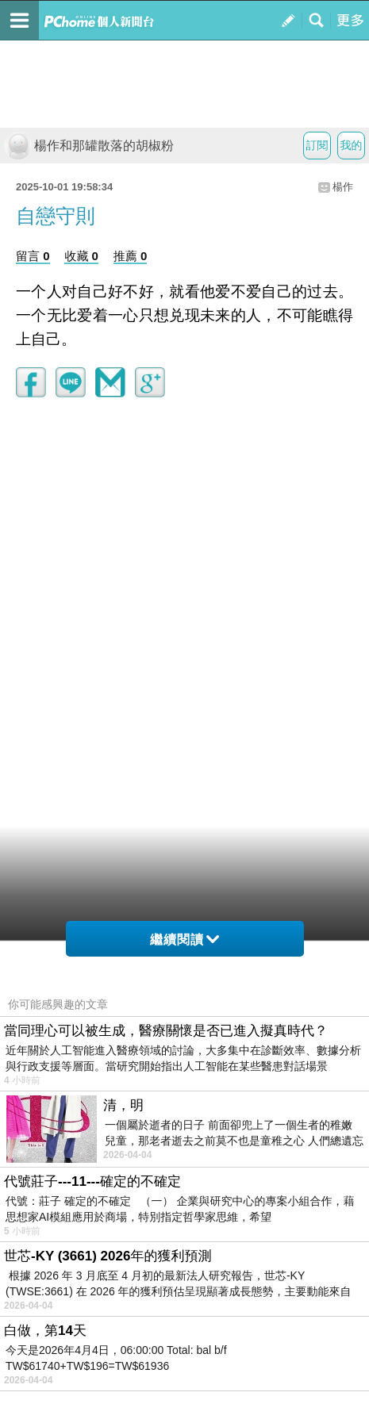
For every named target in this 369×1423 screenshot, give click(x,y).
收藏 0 (81, 256)
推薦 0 (130, 256)
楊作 (342, 187)
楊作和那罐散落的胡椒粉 (89, 145)
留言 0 (33, 256)
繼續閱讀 (184, 939)
